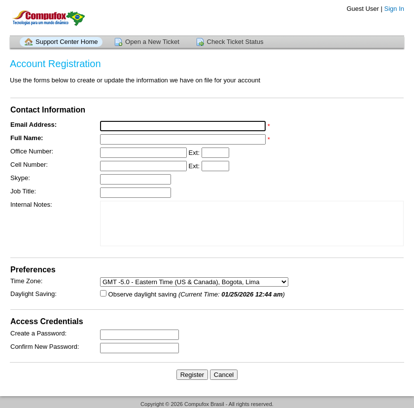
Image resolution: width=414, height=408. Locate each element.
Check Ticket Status (235, 41)
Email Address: (33, 124)
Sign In (394, 8)
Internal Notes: (31, 204)
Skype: (20, 178)
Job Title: (23, 191)
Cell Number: (29, 164)
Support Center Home (66, 41)
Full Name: (26, 138)
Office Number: (31, 151)
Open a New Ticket (152, 41)
